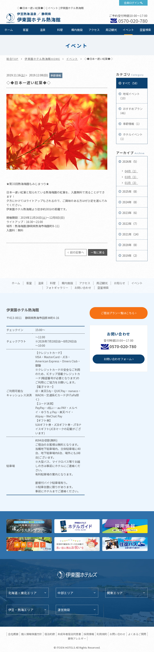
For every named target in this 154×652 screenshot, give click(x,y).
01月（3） (131, 183)
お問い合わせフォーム (118, 359)
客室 (25, 30)
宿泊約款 (50, 634)
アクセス (94, 30)
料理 (60, 30)
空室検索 (145, 30)
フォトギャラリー (57, 288)
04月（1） (131, 171)
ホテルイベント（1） (131, 136)
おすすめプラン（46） (131, 111)
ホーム (8, 30)
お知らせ (119, 283)
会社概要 (13, 634)
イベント (128, 30)
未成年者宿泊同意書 (69, 634)
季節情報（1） (131, 124)
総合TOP (12, 59)
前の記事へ (76, 252)
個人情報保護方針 (31, 634)
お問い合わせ (82, 288)
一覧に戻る (98, 252)
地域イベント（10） (129, 96)
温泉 (43, 30)
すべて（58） (130, 83)
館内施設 (77, 30)
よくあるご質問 (137, 634)
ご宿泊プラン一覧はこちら (118, 313)
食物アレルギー (77, 638)
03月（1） (131, 177)
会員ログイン (132, 3)
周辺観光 (111, 30)
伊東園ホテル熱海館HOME (42, 59)
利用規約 (102, 634)
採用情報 (89, 634)
